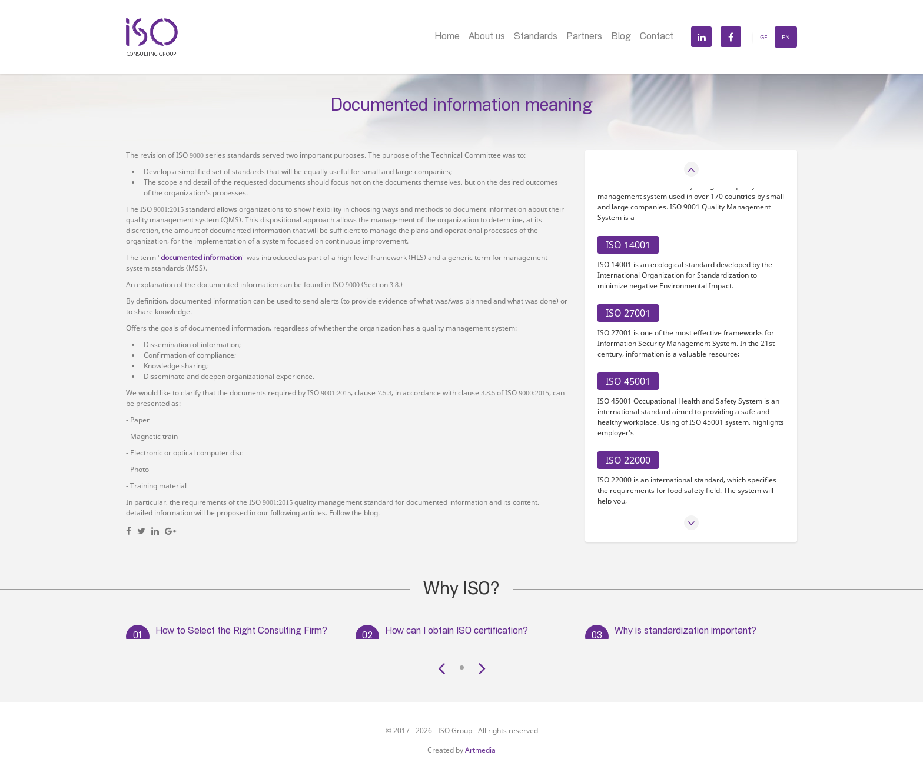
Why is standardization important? (685, 632)
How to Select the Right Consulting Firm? (241, 632)
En (786, 37)
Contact (656, 37)
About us (487, 37)
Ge (764, 37)
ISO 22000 (628, 460)
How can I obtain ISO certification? (456, 632)
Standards (535, 37)
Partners (584, 37)
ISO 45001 (628, 381)
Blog (621, 37)
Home (447, 37)
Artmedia (480, 750)
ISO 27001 (628, 313)
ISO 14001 (628, 244)
